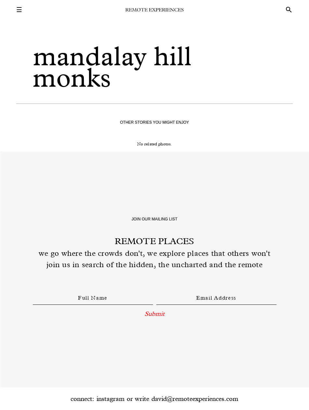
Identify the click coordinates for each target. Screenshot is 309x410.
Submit (154, 313)
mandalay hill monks (112, 67)
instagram (110, 398)
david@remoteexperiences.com (194, 398)
